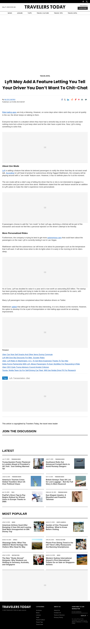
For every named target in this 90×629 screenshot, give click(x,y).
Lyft (3, 171)
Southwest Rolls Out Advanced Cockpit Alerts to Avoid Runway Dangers (58, 464)
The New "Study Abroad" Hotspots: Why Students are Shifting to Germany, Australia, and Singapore (15, 561)
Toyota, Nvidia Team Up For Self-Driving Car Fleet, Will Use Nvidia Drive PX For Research (39, 370)
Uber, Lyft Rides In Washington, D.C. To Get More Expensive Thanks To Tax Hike (35, 361)
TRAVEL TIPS (58, 13)
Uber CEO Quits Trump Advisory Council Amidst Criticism (25, 367)
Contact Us (57, 612)
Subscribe (83, 8)
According (10, 173)
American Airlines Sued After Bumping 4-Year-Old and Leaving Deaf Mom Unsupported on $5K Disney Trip (16, 528)
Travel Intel (45, 76)
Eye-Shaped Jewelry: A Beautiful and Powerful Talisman (56, 497)
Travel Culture (60, 540)
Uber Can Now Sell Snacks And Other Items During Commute (27, 355)
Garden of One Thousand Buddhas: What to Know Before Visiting (57, 527)
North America (61, 522)
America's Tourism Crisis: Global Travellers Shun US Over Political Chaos (13, 482)
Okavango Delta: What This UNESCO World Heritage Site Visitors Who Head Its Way (15, 545)
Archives (39, 610)
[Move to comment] (86, 99)
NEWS (10, 13)
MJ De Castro (9, 99)
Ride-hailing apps (9, 112)
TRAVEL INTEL (72, 13)
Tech (12, 492)
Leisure (38, 615)
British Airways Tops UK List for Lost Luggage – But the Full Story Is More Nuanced (59, 482)
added (14, 307)
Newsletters (84, 6)
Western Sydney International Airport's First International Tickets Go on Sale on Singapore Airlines (60, 561)
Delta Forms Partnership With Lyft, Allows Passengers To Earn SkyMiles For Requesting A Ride (41, 364)
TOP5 (30, 13)
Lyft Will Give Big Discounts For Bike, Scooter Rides (23, 358)
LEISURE (20, 13)
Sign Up (83, 616)
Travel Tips (39, 622)
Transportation (19, 378)
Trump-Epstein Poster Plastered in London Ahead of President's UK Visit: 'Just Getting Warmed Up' (16, 465)
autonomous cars (54, 238)
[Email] (82, 99)
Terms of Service (59, 615)
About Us (57, 610)
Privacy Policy (58, 617)
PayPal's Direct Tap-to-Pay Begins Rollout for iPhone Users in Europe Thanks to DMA (14, 498)
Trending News (16, 459)
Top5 (37, 617)
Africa (15, 540)
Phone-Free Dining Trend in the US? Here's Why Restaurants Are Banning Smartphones (59, 545)
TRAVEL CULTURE (43, 13)
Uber (28, 378)
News (13, 522)
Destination (15, 555)
